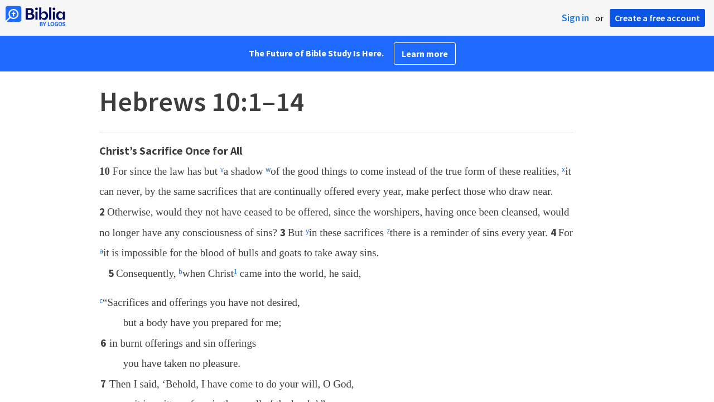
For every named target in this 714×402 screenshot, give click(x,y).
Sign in (575, 18)
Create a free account (657, 17)
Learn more (425, 53)
